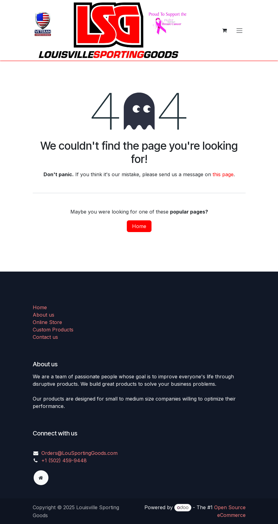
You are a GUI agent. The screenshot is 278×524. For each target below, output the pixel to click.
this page (223, 174)
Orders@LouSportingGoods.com (79, 453)
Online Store (47, 322)
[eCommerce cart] (224, 30)
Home (139, 226)
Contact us (45, 337)
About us (43, 315)
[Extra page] (41, 477)
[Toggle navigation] (239, 30)
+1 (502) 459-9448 (64, 460)
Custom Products (53, 329)
